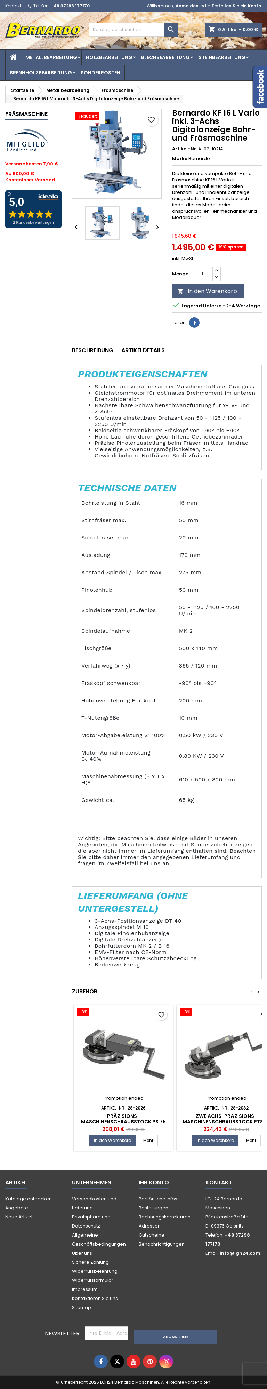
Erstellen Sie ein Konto (236, 6)
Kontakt (13, 6)
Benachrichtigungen (162, 1244)
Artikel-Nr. (184, 149)
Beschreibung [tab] (92, 350)
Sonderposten (100, 72)
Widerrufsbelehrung (95, 1271)
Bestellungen (153, 1208)
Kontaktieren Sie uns (95, 1298)
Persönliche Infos (158, 1198)
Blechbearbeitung (165, 57)
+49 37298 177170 (70, 6)
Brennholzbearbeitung (41, 72)
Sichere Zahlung (90, 1262)
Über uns (82, 1253)
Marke (179, 159)
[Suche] (133, 30)
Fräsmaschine (26, 114)
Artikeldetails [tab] (143, 350)
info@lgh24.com (240, 1253)
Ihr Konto (154, 1182)
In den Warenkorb (207, 291)
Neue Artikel (18, 1217)
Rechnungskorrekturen (165, 1217)
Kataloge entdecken (28, 1198)
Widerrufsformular (92, 1280)
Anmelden (187, 6)
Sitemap (81, 1307)
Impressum (85, 1289)
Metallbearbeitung (51, 57)
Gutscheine (151, 1235)
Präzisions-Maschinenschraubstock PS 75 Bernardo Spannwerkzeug (123, 1122)
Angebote (16, 1208)
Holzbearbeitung (109, 57)
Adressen (150, 1226)
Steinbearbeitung (222, 57)
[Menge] (202, 274)
